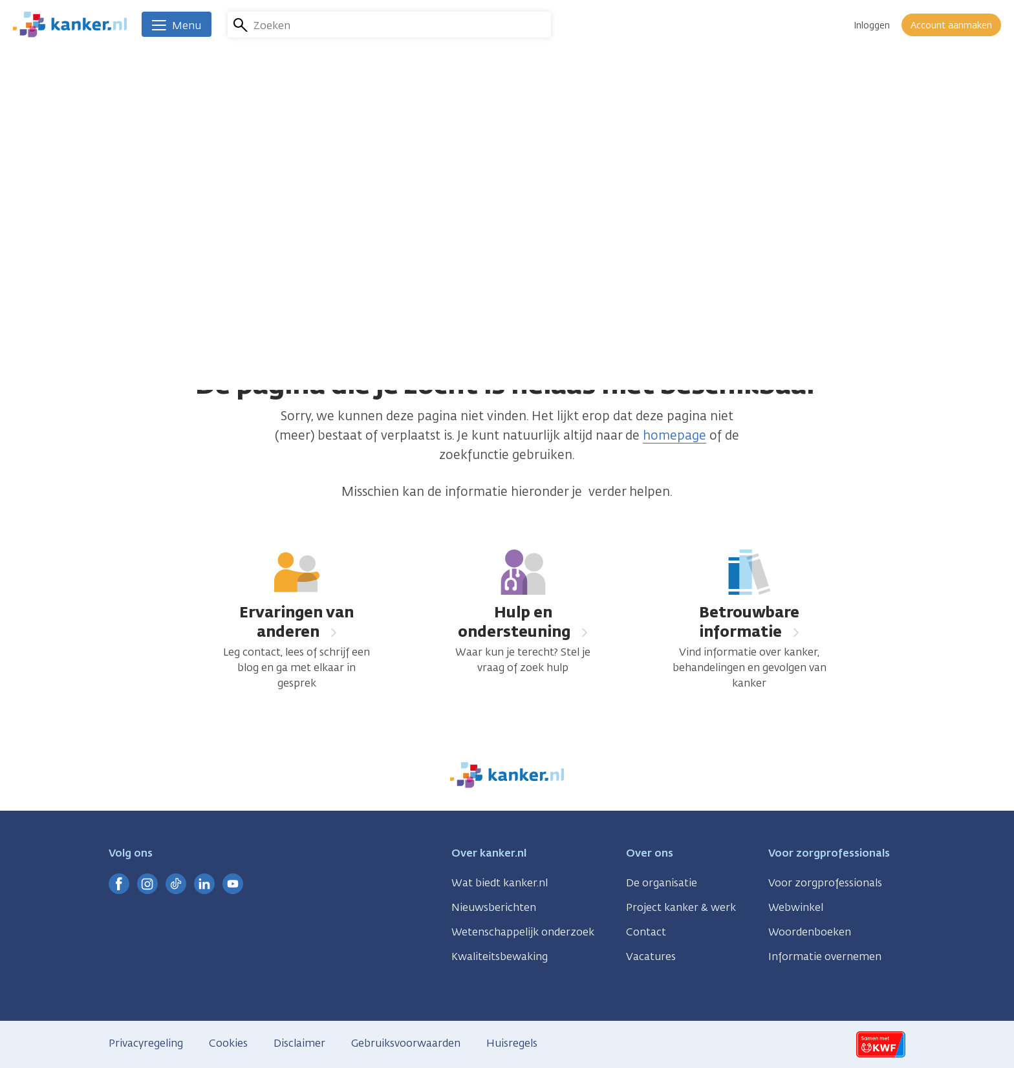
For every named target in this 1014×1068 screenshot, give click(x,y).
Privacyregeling (146, 1043)
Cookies (228, 1043)
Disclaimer (299, 1043)
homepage (674, 435)
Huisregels (511, 1043)
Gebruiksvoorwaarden (405, 1043)
